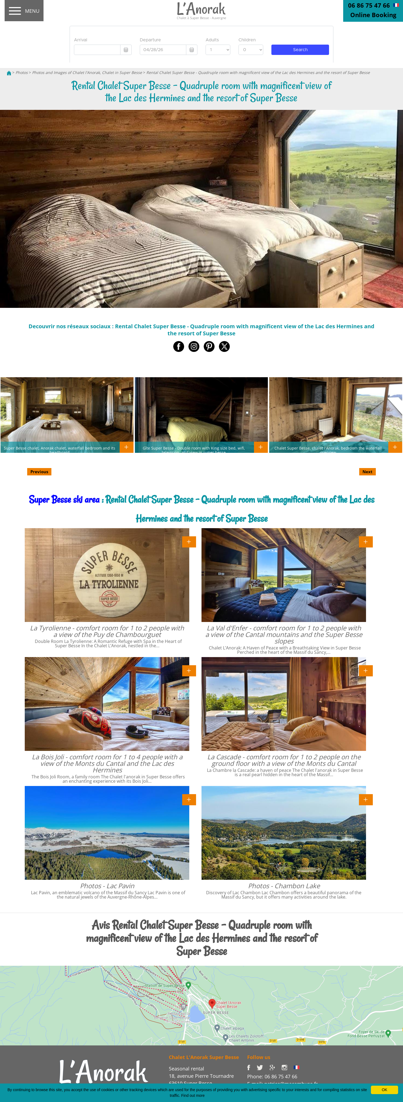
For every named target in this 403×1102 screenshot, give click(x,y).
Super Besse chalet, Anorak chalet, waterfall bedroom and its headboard (59, 450)
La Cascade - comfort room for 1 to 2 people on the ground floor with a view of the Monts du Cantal (284, 760)
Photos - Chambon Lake (284, 885)
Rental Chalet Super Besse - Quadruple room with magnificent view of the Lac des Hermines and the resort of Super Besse (258, 72)
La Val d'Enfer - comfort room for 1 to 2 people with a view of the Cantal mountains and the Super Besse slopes (283, 634)
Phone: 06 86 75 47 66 (272, 1076)
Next (367, 471)
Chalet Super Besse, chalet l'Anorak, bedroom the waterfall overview (328, 450)
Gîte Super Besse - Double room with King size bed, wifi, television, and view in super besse (194, 450)
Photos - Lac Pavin (107, 885)
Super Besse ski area (64, 499)
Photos (22, 72)
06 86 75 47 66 (369, 5)
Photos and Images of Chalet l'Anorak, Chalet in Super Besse (87, 72)
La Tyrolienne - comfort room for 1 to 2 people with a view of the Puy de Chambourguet (107, 631)
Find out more (192, 1095)
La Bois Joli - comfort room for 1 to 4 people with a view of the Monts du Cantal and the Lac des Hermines (107, 763)
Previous (39, 471)
